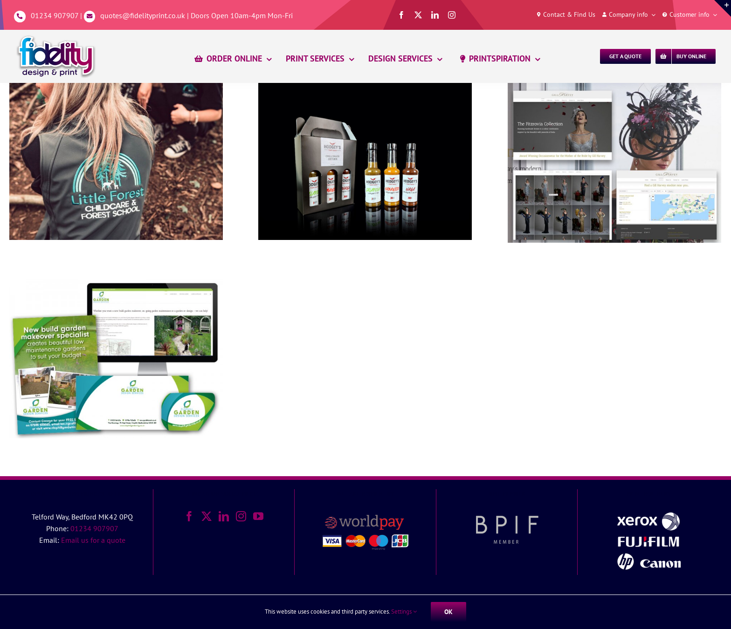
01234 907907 (54, 15)
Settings (404, 611)
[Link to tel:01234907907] (20, 16)
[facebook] (401, 15)
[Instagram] (241, 516)
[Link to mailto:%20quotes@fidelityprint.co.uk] (90, 16)
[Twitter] (206, 516)
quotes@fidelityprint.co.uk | (145, 15)
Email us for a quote (93, 540)
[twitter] (418, 15)
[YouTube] (258, 516)
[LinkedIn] (224, 516)
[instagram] (451, 15)
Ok (448, 612)
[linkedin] (435, 15)
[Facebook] (189, 516)
